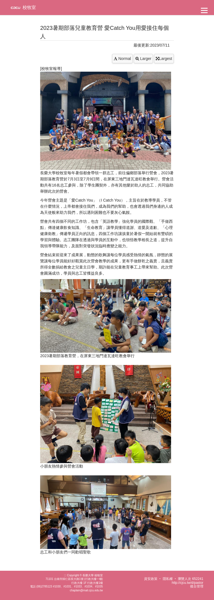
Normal (122, 58)
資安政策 (150, 579)
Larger (143, 58)
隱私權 (168, 579)
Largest (164, 58)
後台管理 (196, 586)
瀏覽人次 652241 (190, 579)
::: (65, 575)
